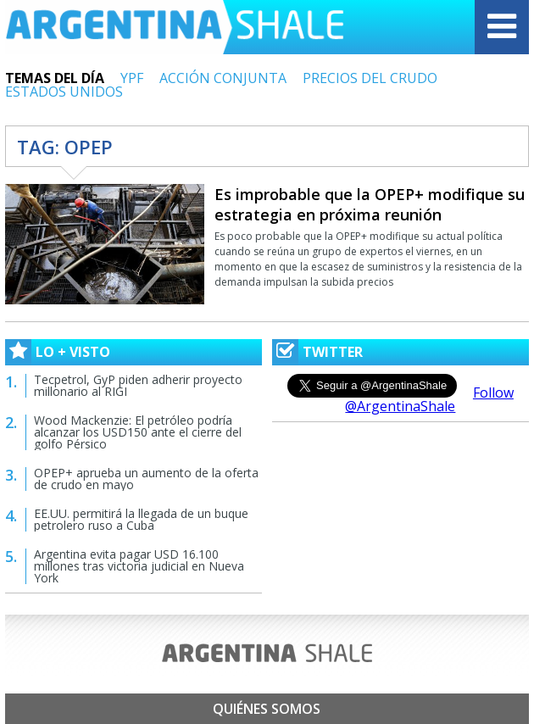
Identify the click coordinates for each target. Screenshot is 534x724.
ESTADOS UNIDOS (64, 91)
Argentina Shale (174, 27)
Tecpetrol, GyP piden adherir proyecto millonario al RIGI (138, 385)
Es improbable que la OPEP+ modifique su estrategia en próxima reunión (369, 204)
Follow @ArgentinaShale (429, 399)
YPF (131, 78)
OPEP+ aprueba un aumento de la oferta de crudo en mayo (146, 479)
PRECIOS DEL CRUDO (370, 78)
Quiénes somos (266, 708)
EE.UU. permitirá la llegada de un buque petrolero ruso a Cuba (141, 519)
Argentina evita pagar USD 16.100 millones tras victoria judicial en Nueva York (139, 566)
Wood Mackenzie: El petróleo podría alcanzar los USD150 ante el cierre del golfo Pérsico (138, 432)
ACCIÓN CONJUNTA (222, 78)
